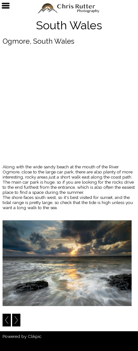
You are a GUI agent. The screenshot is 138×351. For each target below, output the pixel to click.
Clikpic (34, 336)
